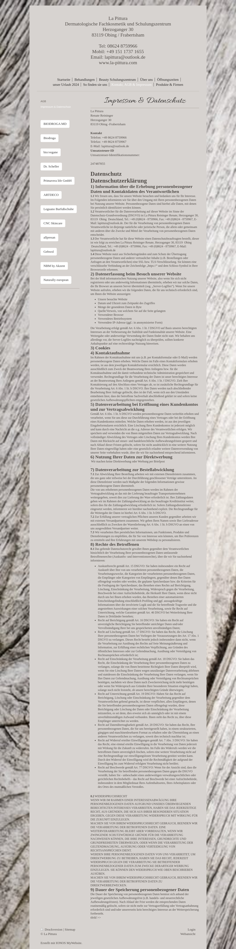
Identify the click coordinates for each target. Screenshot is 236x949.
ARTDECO (51, 195)
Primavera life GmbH (58, 180)
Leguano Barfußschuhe (59, 209)
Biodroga (49, 138)
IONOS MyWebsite (68, 943)
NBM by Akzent (54, 266)
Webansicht (187, 934)
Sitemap (70, 929)
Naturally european (56, 280)
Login (191, 929)
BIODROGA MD (55, 124)
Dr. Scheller (51, 166)
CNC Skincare (53, 223)
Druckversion (52, 929)
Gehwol (49, 251)
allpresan (49, 237)
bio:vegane (51, 152)
